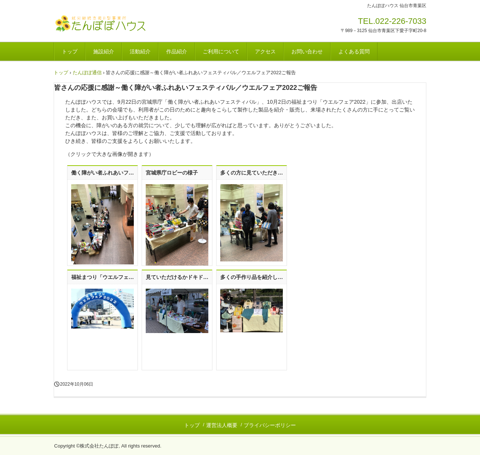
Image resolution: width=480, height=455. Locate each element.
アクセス (265, 51)
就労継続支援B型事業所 (106, 23)
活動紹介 (140, 51)
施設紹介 (103, 51)
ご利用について (221, 51)
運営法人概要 (221, 425)
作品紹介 (176, 51)
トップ (70, 51)
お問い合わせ (307, 51)
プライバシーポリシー (270, 425)
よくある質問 (354, 51)
